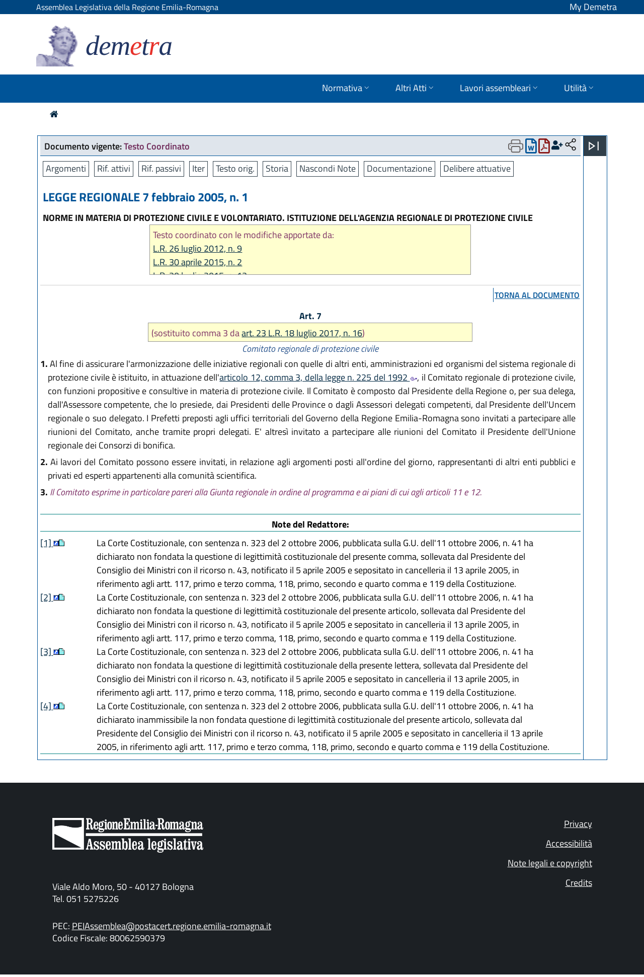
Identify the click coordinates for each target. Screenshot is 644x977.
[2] (46, 597)
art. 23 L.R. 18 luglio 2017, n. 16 (302, 333)
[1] (46, 543)
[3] (46, 651)
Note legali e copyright (550, 863)
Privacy (578, 824)
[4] (46, 706)
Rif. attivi (113, 168)
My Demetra (593, 7)
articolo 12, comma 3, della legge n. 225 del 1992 (318, 377)
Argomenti (66, 168)
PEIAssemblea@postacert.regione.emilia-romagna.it (171, 926)
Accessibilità (569, 843)
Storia (277, 168)
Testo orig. (235, 168)
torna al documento (537, 295)
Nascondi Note (327, 168)
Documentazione (399, 168)
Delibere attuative (477, 168)
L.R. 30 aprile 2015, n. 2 (197, 262)
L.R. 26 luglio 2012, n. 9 (197, 248)
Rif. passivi (161, 168)
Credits (579, 882)
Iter (198, 168)
